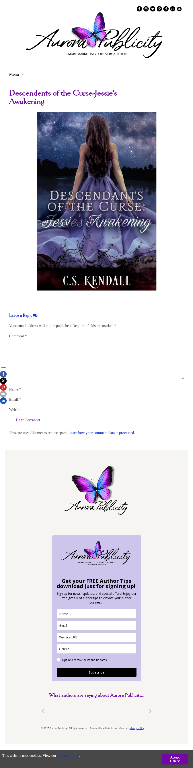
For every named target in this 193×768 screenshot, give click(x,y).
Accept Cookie (174, 759)
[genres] (96, 649)
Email (15, 399)
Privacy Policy (69, 756)
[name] (96, 614)
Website (15, 410)
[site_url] (96, 637)
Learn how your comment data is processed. (101, 433)
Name (15, 389)
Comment (18, 336)
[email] (96, 625)
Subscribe (96, 672)
